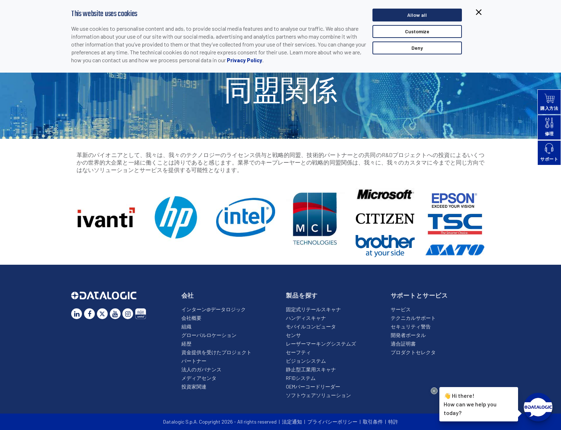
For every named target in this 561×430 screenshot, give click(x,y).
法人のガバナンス (201, 369)
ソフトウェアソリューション (318, 395)
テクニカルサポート (413, 318)
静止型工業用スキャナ (311, 369)
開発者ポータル (408, 335)
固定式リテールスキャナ (313, 309)
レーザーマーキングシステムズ (321, 344)
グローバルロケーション (208, 335)
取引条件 (373, 422)
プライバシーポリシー (332, 422)
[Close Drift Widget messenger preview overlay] (434, 390)
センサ (293, 335)
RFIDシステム (301, 378)
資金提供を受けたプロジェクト (216, 352)
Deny (417, 48)
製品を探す (302, 295)
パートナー (193, 361)
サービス (401, 309)
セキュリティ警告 (411, 326)
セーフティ (298, 352)
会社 (187, 295)
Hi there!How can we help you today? (470, 403)
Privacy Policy (244, 60)
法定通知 (292, 422)
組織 (186, 326)
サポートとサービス (419, 295)
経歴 (186, 344)
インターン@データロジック (213, 309)
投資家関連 (193, 386)
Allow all (417, 15)
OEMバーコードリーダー (313, 386)
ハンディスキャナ (306, 318)
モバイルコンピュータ (311, 326)
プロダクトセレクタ (413, 352)
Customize (417, 31)
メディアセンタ (198, 378)
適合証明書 (403, 344)
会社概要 (191, 318)
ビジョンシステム (306, 361)
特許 (393, 422)
